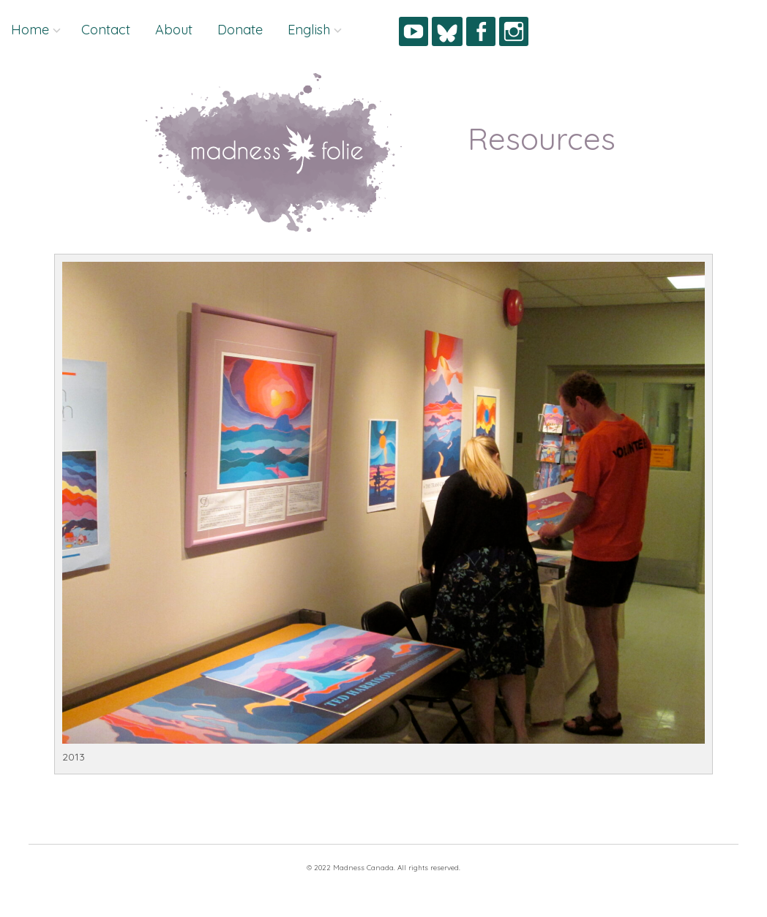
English (309, 29)
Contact (105, 29)
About (173, 29)
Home (30, 29)
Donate (240, 29)
